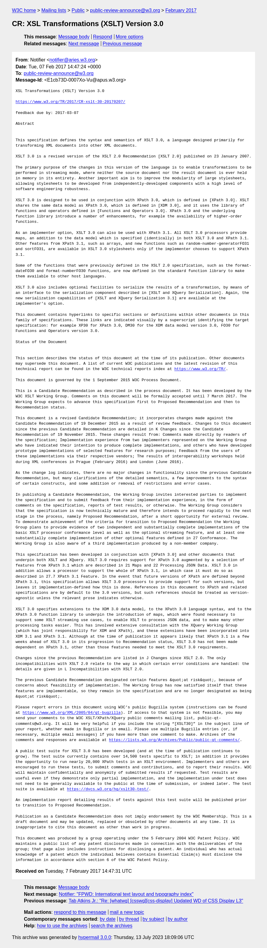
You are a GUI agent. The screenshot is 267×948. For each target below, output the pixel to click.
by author (178, 919)
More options (130, 36)
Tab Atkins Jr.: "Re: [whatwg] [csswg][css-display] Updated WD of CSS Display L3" (156, 900)
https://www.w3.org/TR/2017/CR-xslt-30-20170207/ (70, 102)
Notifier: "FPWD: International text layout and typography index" (126, 894)
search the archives (112, 925)
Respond (102, 36)
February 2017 (181, 10)
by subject (153, 919)
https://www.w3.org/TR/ (200, 369)
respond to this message (80, 912)
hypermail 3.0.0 (94, 937)
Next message (84, 43)
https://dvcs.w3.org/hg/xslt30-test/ (108, 789)
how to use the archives (62, 925)
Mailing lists (53, 10)
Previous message (122, 43)
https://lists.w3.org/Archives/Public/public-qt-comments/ (174, 740)
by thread (129, 919)
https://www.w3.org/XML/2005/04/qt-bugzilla (71, 713)
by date (107, 919)
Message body (73, 36)
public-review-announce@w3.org (125, 10)
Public (78, 10)
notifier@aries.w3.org (72, 59)
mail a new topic (127, 912)
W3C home (24, 10)
